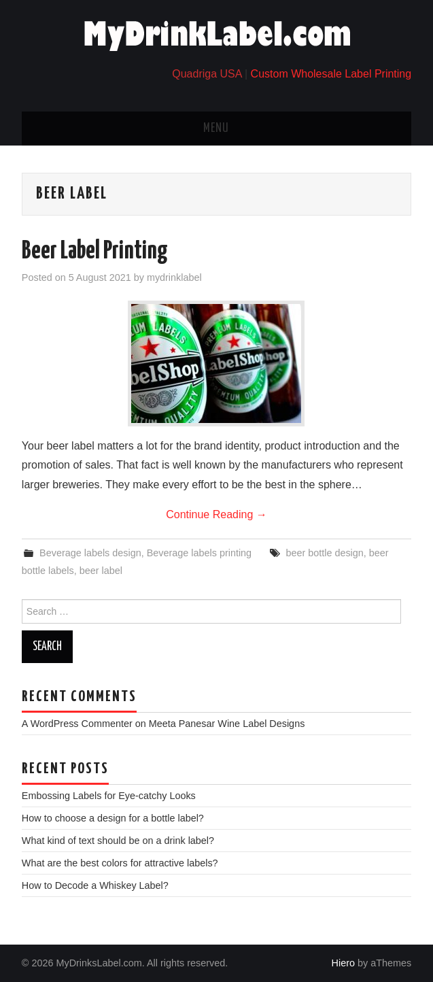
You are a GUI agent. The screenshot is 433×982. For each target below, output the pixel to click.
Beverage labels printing (199, 552)
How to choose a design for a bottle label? (113, 818)
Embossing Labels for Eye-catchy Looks (109, 795)
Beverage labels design (90, 552)
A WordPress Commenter (77, 723)
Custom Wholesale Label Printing (331, 74)
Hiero (343, 963)
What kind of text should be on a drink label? (118, 840)
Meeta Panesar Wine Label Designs (227, 723)
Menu (216, 128)
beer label (101, 570)
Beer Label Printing (95, 251)
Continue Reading (216, 514)
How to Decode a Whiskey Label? (95, 885)
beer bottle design (324, 552)
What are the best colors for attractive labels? (120, 863)
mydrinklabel (174, 277)
